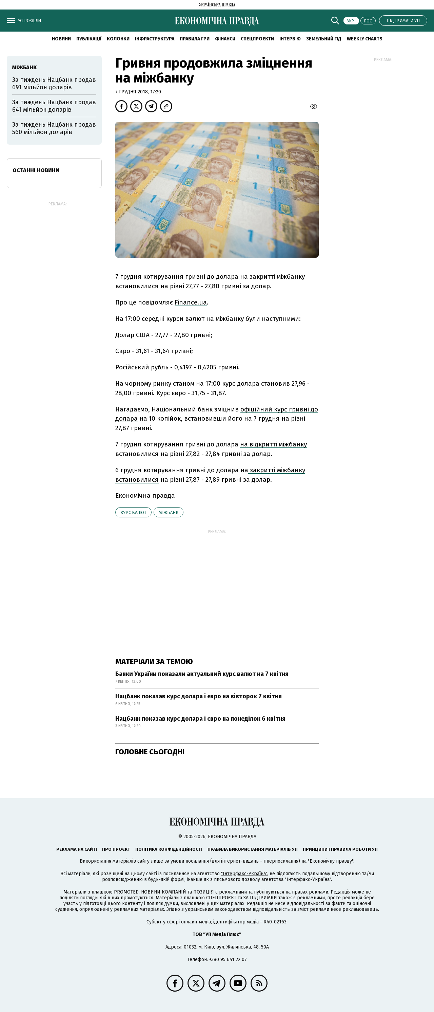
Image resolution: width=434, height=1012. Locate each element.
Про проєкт (116, 849)
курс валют (133, 512)
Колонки (118, 39)
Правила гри (195, 39)
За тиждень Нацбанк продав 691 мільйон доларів (54, 83)
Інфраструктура (154, 39)
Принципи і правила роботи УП (340, 849)
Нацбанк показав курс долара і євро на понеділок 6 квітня (200, 718)
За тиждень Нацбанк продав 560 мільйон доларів (54, 128)
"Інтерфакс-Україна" (244, 874)
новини (61, 39)
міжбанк (168, 512)
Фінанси (225, 39)
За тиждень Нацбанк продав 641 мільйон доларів (54, 105)
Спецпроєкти (257, 39)
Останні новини (36, 170)
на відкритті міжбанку (273, 444)
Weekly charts (364, 39)
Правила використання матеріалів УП (253, 849)
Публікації (88, 39)
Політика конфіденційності (168, 849)
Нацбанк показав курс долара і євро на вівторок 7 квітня (198, 696)
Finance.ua (191, 302)
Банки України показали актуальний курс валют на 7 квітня (202, 674)
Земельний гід (323, 39)
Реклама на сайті (76, 849)
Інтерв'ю (290, 39)
